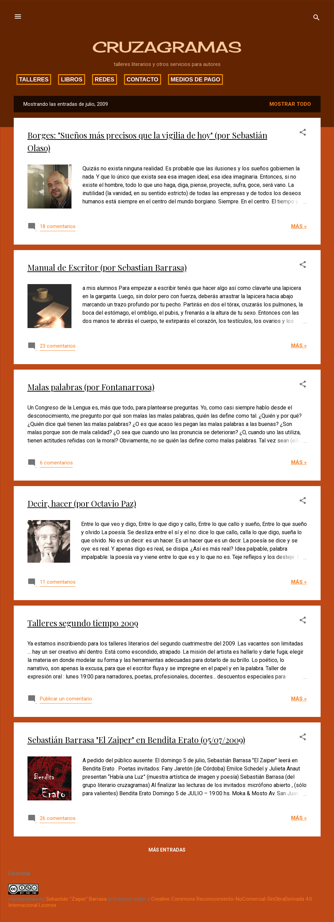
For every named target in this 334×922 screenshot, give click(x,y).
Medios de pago (196, 79)
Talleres (34, 79)
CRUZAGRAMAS (167, 47)
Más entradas (167, 850)
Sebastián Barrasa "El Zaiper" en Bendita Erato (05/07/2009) (136, 739)
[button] (303, 133)
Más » (299, 226)
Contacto (142, 79)
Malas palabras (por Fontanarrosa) (90, 386)
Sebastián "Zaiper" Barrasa (76, 899)
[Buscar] (316, 18)
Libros (71, 79)
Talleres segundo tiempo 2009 (82, 622)
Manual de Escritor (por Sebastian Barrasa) (107, 267)
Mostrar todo (290, 104)
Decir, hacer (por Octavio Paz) (81, 503)
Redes (104, 79)
